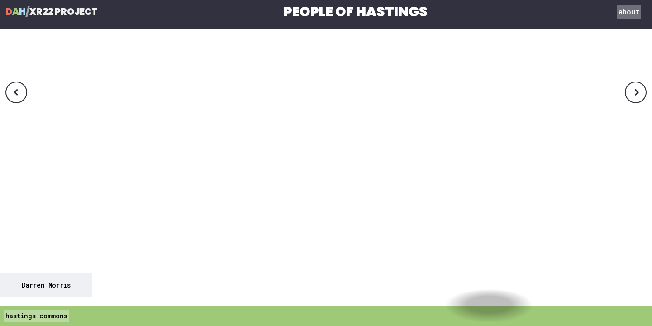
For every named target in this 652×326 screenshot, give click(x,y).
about (629, 11)
